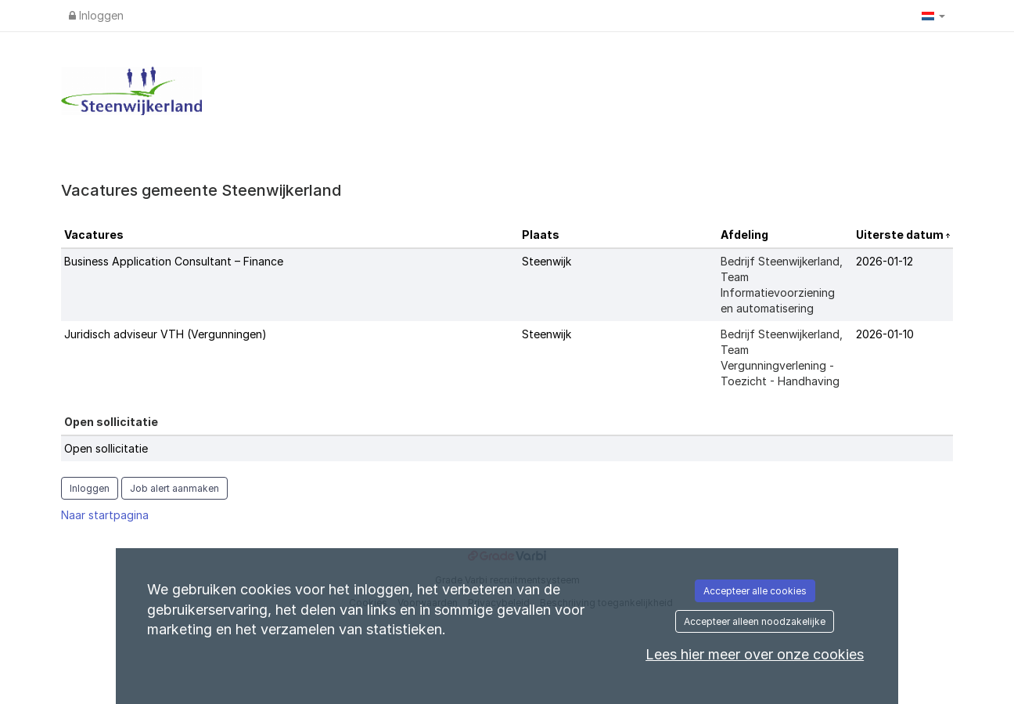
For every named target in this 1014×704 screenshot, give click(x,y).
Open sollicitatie (106, 448)
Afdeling (744, 234)
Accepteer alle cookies (755, 591)
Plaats (540, 234)
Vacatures (94, 234)
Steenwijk (546, 261)
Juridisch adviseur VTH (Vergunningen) (165, 334)
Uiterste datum (901, 234)
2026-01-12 (884, 261)
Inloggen (96, 15)
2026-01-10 (885, 334)
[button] (933, 15)
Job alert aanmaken (174, 488)
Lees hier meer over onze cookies (754, 654)
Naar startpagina (105, 515)
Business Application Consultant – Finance (173, 261)
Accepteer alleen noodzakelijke (754, 621)
